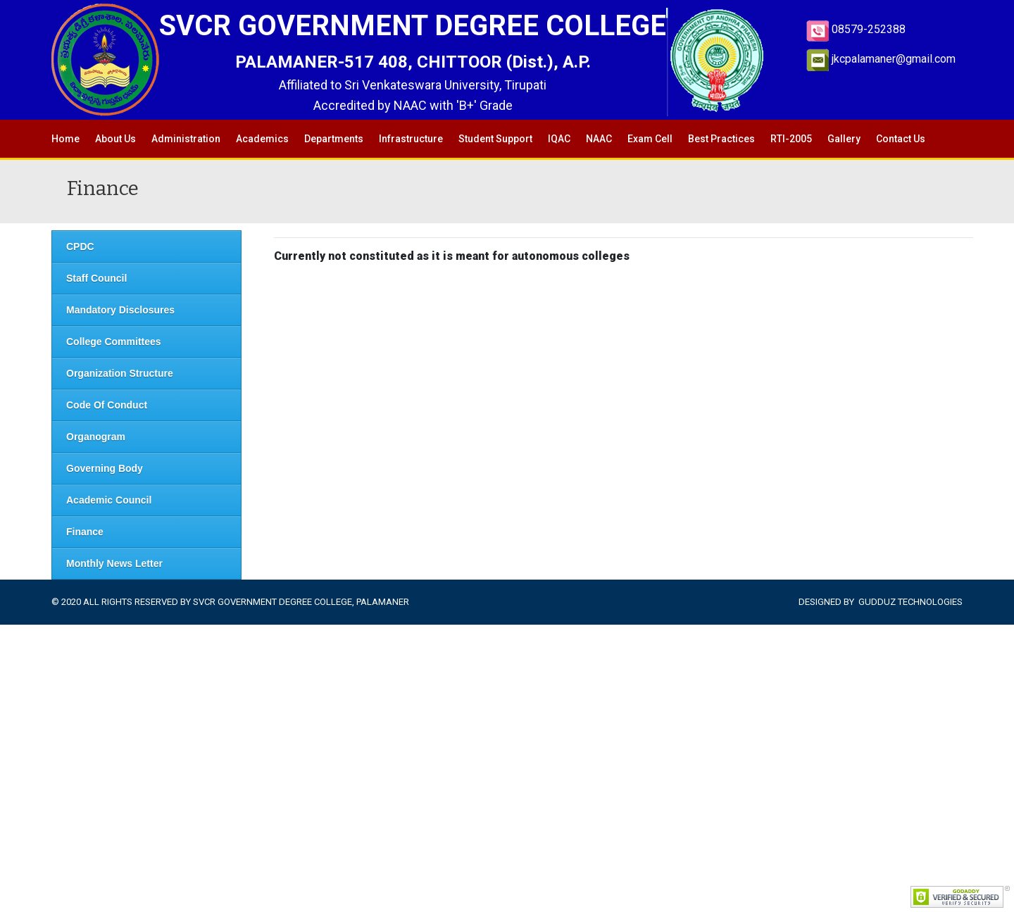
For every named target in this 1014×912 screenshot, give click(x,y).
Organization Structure (119, 373)
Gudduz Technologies (910, 601)
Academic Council (108, 500)
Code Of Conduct (106, 405)
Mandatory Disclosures (120, 310)
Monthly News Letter (114, 563)
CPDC (80, 246)
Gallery (843, 138)
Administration (185, 138)
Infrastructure (411, 138)
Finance (85, 531)
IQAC (559, 138)
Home (65, 138)
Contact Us (900, 138)
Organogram (95, 436)
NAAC (599, 138)
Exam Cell (649, 138)
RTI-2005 (791, 138)
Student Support (495, 138)
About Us (115, 138)
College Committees (113, 341)
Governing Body (104, 468)
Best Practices (721, 138)
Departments (333, 138)
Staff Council (96, 278)
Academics (262, 138)
